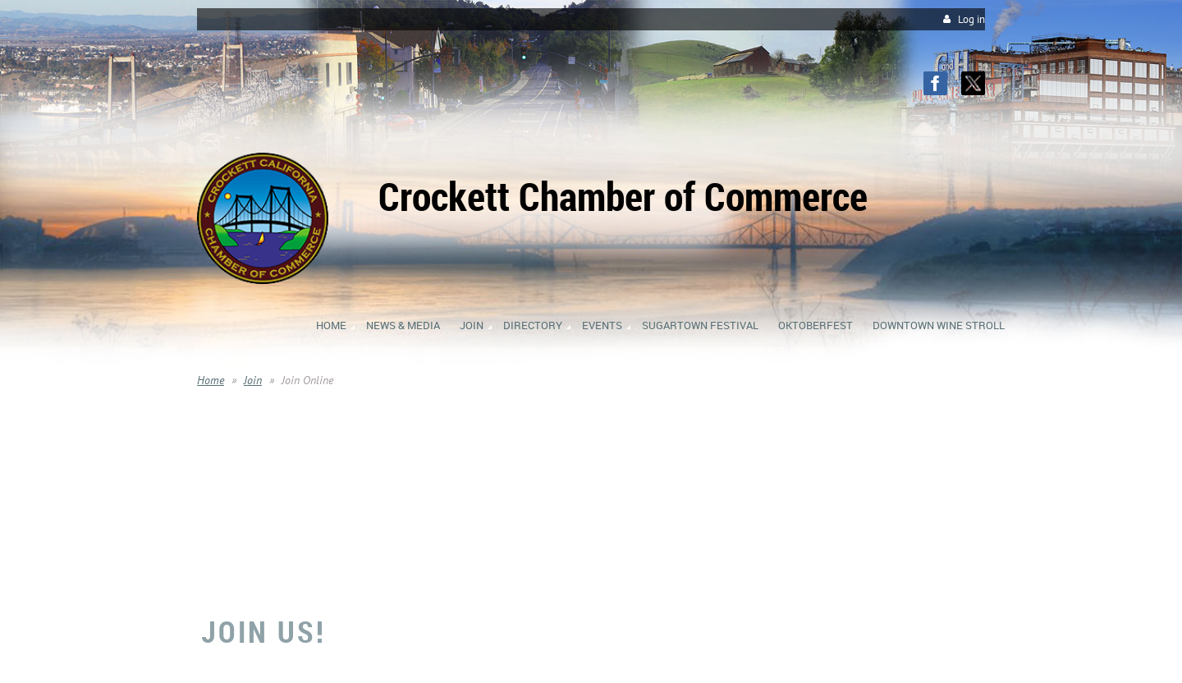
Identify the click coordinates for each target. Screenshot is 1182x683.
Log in (971, 19)
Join (253, 380)
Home (210, 380)
